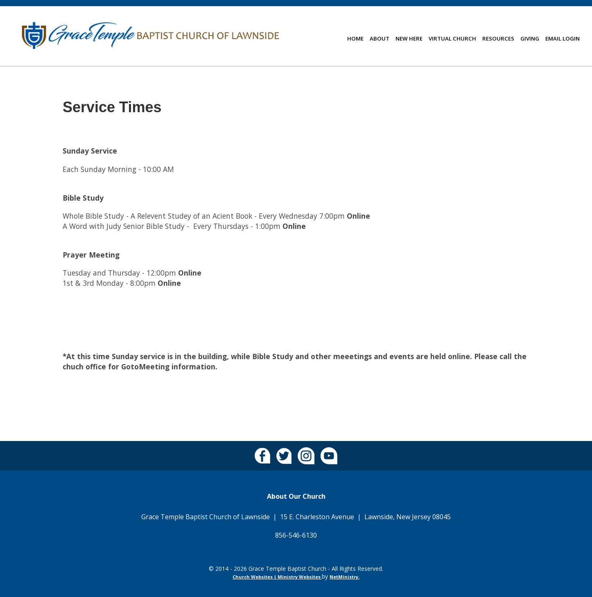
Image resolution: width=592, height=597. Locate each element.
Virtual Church (452, 38)
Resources (498, 38)
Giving (529, 38)
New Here (409, 38)
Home (355, 38)
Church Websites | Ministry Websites (277, 577)
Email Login (562, 38)
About (379, 38)
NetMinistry (344, 577)
